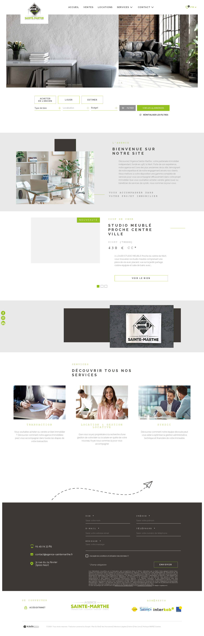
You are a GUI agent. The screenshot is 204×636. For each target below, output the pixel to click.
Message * (93, 538)
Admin (130, 623)
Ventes (88, 7)
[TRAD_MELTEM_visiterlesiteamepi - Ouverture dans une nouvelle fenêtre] (145, 606)
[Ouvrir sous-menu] (131, 7)
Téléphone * (146, 526)
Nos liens (137, 623)
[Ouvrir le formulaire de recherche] (127, 108)
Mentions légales (120, 623)
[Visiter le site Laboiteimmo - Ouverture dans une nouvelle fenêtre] (31, 623)
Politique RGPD (148, 623)
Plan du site (96, 623)
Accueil (73, 7)
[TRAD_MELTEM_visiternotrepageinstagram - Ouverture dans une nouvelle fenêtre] (3, 318)
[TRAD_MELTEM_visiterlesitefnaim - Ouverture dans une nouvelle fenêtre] (135, 606)
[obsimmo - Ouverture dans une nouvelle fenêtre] (179, 606)
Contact (144, 7)
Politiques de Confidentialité (124, 582)
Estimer (92, 100)
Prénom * (143, 513)
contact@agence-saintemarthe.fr (54, 551)
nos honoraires (107, 623)
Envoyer (166, 562)
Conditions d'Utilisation (144, 582)
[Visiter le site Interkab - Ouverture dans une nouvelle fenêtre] (163, 606)
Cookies (158, 623)
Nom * (90, 513)
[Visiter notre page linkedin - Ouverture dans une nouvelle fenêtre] (3, 323)
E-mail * (93, 526)
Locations (105, 7)
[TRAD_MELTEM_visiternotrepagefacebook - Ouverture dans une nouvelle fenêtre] (3, 313)
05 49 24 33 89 (43, 543)
